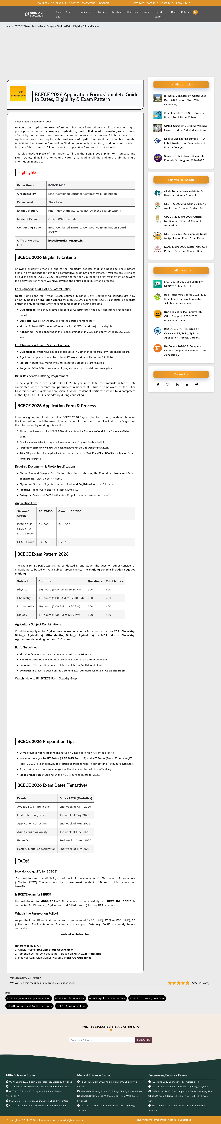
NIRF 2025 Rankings (87, 953)
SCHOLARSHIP (58, 3)
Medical (103, 12)
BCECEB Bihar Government (55, 949)
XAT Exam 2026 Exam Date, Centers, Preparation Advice (39, 1086)
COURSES (74, 3)
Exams (146, 12)
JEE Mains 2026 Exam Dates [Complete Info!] (175, 1081)
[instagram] (167, 384)
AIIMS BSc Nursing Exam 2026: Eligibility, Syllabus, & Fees (111, 1091)
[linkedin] (177, 384)
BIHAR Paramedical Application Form (29, 1006)
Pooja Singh (22, 121)
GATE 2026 (152, 3)
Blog (174, 12)
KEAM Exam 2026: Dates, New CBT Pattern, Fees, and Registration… (185, 249)
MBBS (45, 901)
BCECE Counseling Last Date (147, 998)
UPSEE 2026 (166, 3)
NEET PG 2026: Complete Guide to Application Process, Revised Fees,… (186, 206)
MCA (104, 635)
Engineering (87, 12)
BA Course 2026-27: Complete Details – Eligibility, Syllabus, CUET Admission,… (185, 350)
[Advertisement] (110, 53)
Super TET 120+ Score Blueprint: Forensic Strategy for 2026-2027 (184, 158)
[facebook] (158, 384)
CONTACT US (88, 3)
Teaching (117, 12)
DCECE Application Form (71, 1006)
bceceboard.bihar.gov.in (65, 240)
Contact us (185, 1119)
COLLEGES (43, 3)
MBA (49, 635)
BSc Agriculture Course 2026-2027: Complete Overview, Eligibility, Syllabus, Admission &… (185, 299)
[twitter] (187, 384)
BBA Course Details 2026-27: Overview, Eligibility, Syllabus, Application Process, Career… (182, 333)
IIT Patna (53, 758)
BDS (52, 901)
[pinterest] (196, 384)
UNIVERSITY (104, 3)
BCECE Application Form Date (107, 998)
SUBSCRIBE (143, 1039)
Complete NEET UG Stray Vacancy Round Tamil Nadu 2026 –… (185, 115)
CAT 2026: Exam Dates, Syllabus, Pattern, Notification (37, 1105)
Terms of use (159, 1119)
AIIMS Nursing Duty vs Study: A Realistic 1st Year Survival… (183, 193)
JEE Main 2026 (182, 3)
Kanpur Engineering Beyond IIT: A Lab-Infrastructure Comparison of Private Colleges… (184, 143)
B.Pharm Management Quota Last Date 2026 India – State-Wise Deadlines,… (185, 100)
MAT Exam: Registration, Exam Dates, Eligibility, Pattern (38, 1100)
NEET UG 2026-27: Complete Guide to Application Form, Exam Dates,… (185, 236)
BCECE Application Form (70, 998)
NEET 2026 (138, 3)
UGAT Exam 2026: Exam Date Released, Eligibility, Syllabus (40, 1081)
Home (8, 26)
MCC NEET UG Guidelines (74, 957)
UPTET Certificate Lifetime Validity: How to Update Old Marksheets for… (186, 128)
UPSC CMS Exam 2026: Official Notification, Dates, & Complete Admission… (183, 221)
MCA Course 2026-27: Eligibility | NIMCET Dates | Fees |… (184, 284)
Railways (132, 12)
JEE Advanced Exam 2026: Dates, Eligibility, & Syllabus (180, 1086)
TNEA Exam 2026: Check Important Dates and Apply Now (182, 1091)
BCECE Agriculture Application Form (28, 998)
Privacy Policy (143, 1119)
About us (173, 1119)
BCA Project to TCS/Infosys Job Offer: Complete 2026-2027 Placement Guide (183, 316)
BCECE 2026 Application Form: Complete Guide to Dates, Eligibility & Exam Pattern (57, 26)
